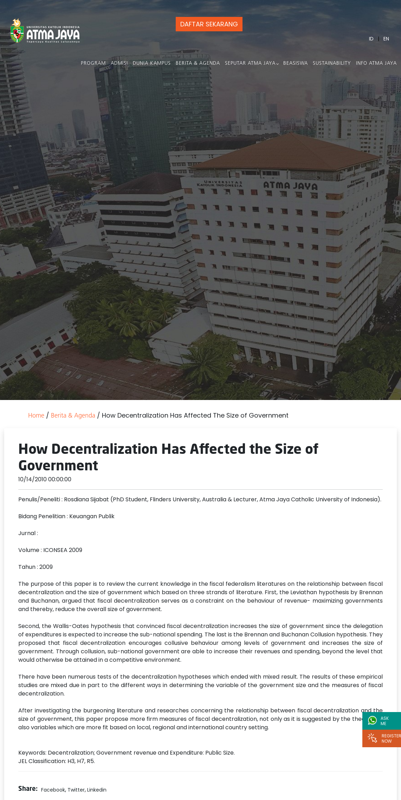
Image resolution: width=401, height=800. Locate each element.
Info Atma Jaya (376, 63)
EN (386, 38)
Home (36, 416)
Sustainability (332, 63)
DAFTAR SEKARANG (209, 24)
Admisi (119, 63)
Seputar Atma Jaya (250, 63)
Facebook (53, 789)
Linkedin (96, 789)
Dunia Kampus (152, 63)
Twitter (76, 789)
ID (371, 38)
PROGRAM (93, 63)
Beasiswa (295, 63)
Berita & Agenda (198, 63)
